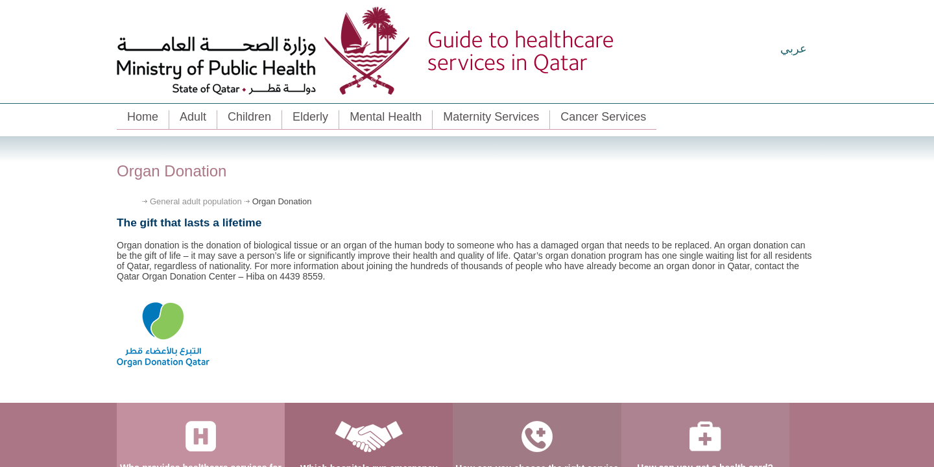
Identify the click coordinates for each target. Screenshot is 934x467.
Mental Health (386, 116)
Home (142, 116)
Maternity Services (491, 116)
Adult (193, 116)
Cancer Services (603, 116)
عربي (793, 48)
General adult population (196, 201)
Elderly (310, 116)
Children (249, 116)
